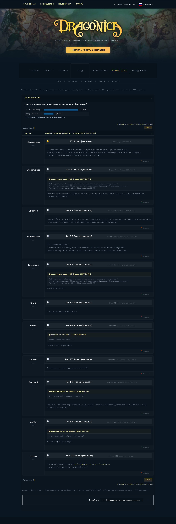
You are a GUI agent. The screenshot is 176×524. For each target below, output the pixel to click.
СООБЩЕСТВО (47, 4)
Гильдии (88, 81)
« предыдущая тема (126, 124)
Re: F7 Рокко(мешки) (79, 169)
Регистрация (129, 4)
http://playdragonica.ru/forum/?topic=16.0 (91, 464)
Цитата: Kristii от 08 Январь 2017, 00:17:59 (67, 335)
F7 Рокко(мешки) (81, 141)
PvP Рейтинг (73, 81)
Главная (35, 71)
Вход (116, 4)
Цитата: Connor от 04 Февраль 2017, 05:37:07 (69, 391)
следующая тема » (144, 124)
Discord (102, 81)
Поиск (58, 81)
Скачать (63, 71)
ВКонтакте (116, 81)
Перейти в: (94, 500)
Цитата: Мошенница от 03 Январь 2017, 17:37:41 (70, 179)
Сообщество (119, 71)
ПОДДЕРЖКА (64, 4)
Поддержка (139, 71)
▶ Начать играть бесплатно (88, 50)
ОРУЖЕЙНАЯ (29, 4)
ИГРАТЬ (79, 4)
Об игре (49, 71)
